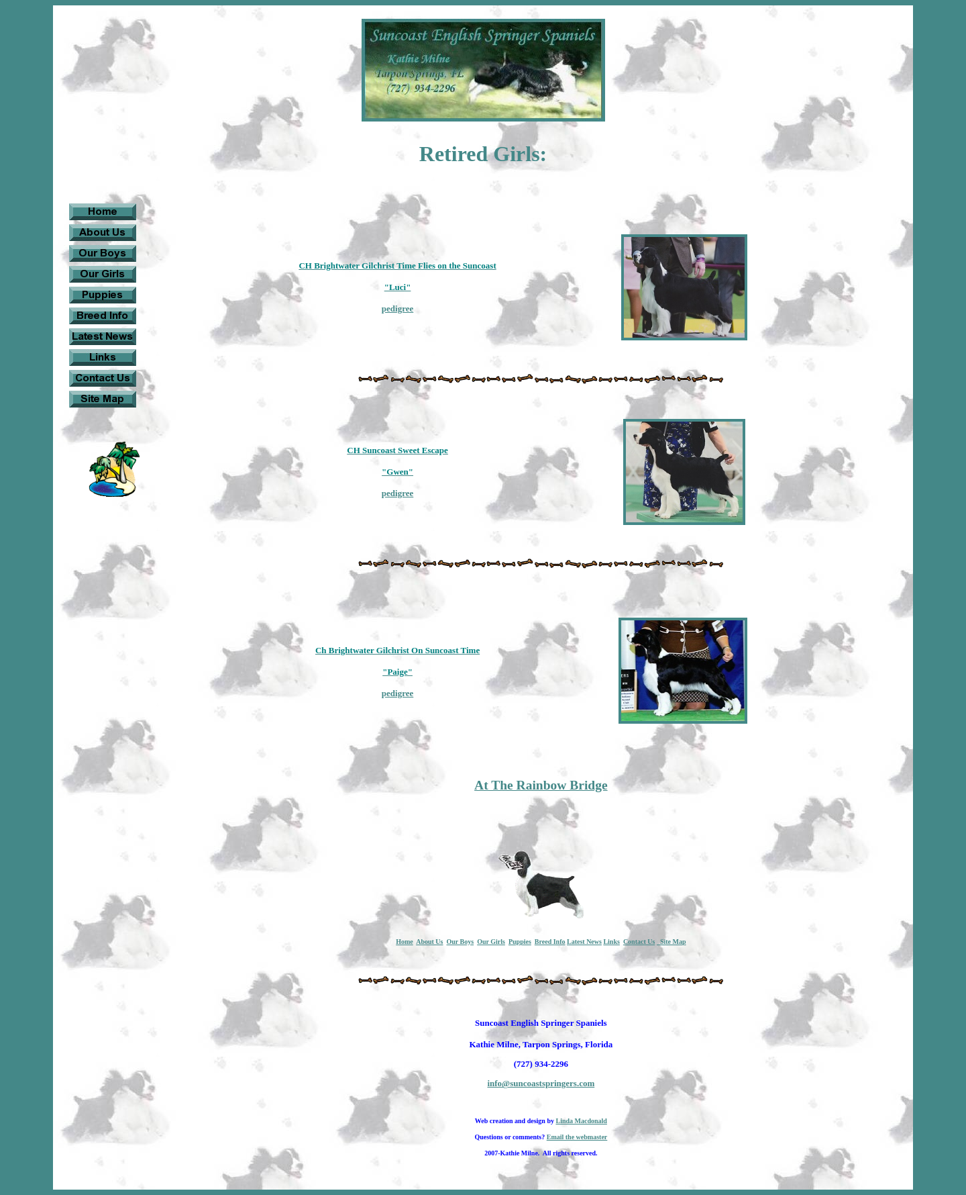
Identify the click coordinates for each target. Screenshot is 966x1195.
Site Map (671, 941)
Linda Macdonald (580, 1121)
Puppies (519, 941)
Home (404, 941)
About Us (429, 941)
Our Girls (491, 941)
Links (611, 941)
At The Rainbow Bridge (540, 785)
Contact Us (639, 941)
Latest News (584, 941)
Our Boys (460, 941)
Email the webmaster (577, 1137)
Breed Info (550, 941)
